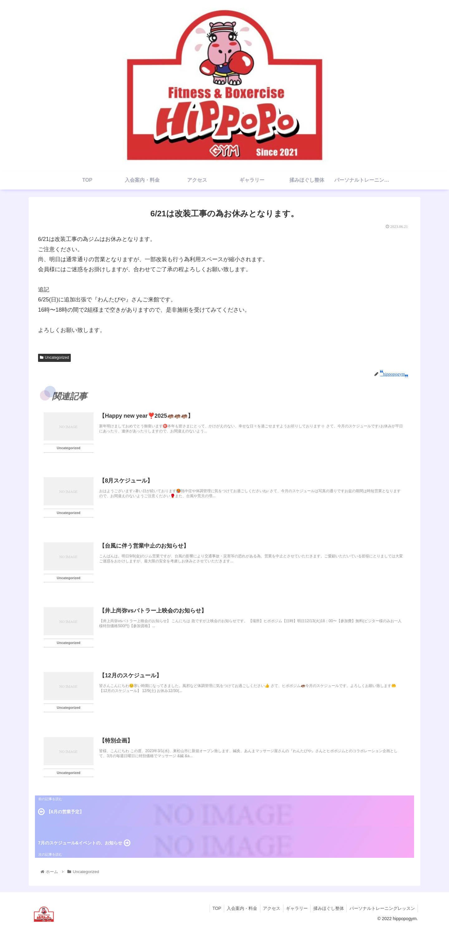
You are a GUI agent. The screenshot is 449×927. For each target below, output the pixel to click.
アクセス (268, 907)
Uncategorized (54, 357)
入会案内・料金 (237, 907)
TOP (211, 907)
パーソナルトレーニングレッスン (381, 907)
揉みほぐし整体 (327, 907)
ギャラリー (294, 907)
